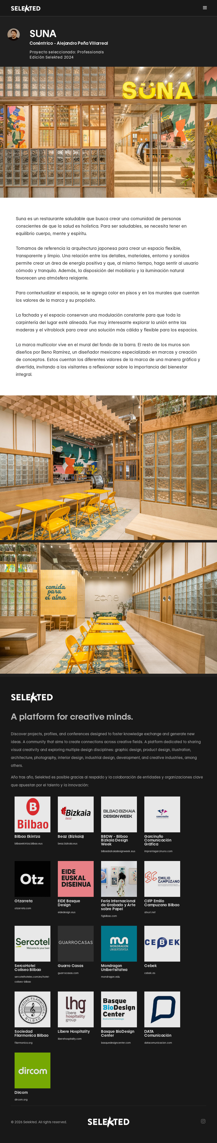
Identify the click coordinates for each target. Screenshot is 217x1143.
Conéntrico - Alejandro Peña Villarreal (69, 43)
